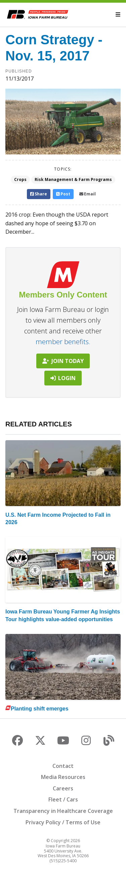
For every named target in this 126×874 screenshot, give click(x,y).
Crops (20, 179)
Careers (63, 788)
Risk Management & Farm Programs (73, 179)
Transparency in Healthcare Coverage (63, 811)
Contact (63, 766)
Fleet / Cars (63, 799)
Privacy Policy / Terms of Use (63, 822)
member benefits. (63, 341)
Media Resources (63, 777)
